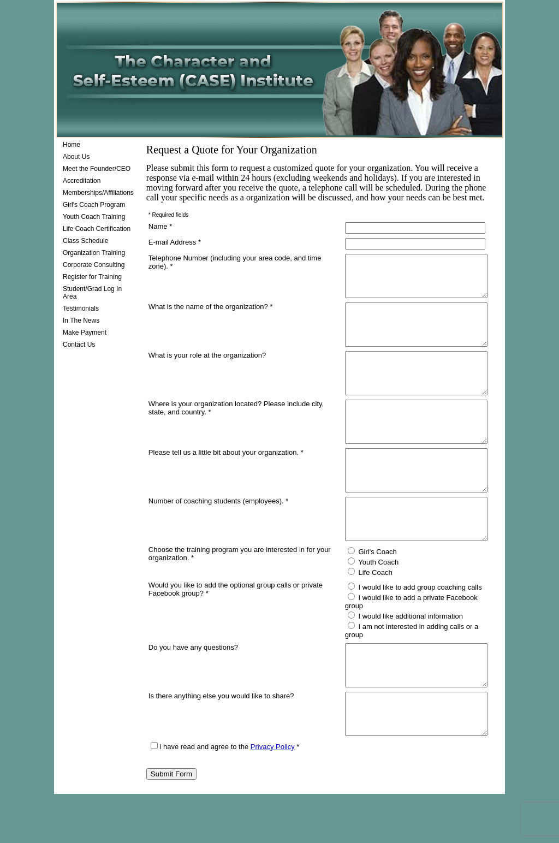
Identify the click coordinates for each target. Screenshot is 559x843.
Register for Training (92, 277)
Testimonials (81, 308)
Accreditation (81, 181)
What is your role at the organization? (207, 371)
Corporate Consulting (93, 265)
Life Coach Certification (96, 229)
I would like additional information (397, 656)
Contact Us (79, 344)
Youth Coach (365, 611)
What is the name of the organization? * (210, 315)
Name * (160, 226)
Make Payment (84, 332)
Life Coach (362, 621)
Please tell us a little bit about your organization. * (226, 485)
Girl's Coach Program (94, 205)
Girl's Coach (364, 600)
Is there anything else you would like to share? (221, 737)
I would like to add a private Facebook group (415, 646)
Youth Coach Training (94, 217)
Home (71, 145)
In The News (81, 320)
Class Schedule (85, 241)
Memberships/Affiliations (98, 193)
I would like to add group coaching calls (407, 636)
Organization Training (94, 253)
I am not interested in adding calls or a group (415, 667)
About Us (76, 157)
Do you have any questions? (193, 680)
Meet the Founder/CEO (96, 169)
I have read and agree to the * (225, 796)
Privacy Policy (273, 796)
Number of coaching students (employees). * (218, 542)
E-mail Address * (174, 242)
